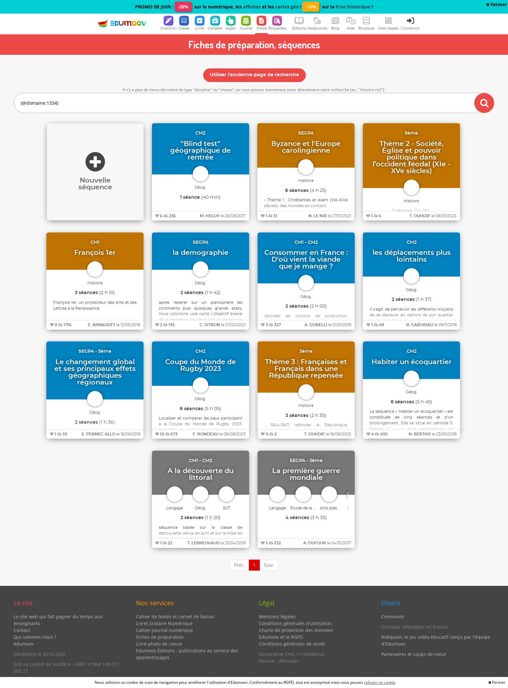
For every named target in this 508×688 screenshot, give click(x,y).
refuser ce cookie (379, 682)
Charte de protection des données (296, 630)
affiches (252, 7)
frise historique (353, 7)
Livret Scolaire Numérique (164, 623)
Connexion (392, 616)
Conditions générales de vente (292, 644)
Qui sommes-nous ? (35, 637)
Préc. (239, 565)
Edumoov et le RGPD (281, 637)
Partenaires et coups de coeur (413, 654)
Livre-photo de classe (159, 644)
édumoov (24, 644)
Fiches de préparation (160, 637)
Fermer (496, 4)
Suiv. (269, 565)
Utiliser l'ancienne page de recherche (254, 75)
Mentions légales (277, 616)
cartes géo (287, 7)
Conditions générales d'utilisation (295, 623)
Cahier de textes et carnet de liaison (175, 616)
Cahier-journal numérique (164, 630)
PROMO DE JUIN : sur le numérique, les (189, 7)
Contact (22, 630)
